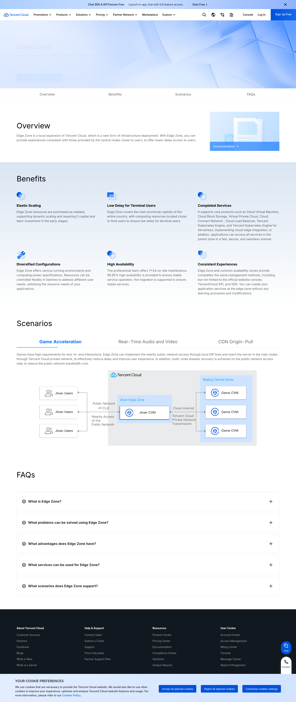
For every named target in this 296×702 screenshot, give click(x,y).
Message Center (230, 659)
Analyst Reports (162, 665)
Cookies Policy (70, 695)
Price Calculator (94, 653)
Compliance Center (165, 653)
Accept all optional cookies (177, 688)
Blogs (20, 653)
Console (225, 653)
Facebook (23, 647)
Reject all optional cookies (219, 688)
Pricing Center (161, 641)
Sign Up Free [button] (283, 14)
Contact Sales (93, 634)
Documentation (225, 146)
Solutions (158, 659)
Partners (22, 641)
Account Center (230, 634)
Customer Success (28, 634)
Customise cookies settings (262, 688)
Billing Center (228, 647)
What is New (24, 659)
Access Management (233, 641)
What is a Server (27, 665)
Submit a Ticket (94, 641)
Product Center (162, 634)
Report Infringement (232, 665)
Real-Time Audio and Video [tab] (147, 341)
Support (90, 647)
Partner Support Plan (98, 659)
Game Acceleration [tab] (60, 341)
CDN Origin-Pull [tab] (235, 341)
